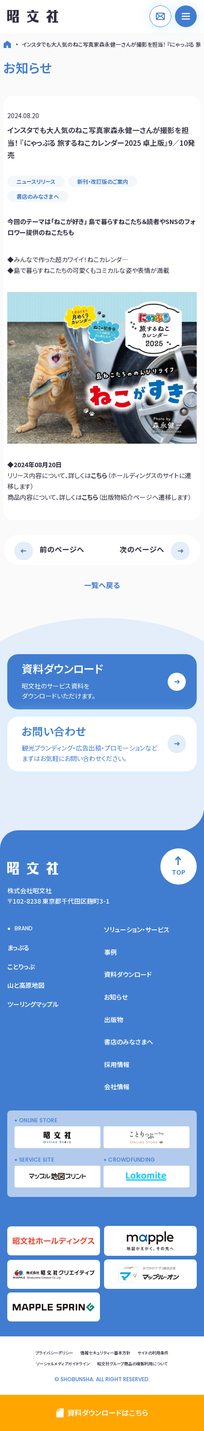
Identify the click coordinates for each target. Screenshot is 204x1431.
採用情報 (116, 1064)
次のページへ (141, 549)
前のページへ (62, 549)
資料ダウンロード (128, 974)
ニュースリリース (35, 181)
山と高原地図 (26, 985)
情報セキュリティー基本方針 (105, 1353)
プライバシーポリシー (54, 1353)
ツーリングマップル (33, 1004)
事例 (110, 952)
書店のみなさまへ (37, 196)
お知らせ (116, 996)
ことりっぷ (21, 966)
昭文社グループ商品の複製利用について (132, 1364)
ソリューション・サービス (136, 929)
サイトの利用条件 (153, 1353)
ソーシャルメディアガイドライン (63, 1364)
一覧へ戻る (102, 584)
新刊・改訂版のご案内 (102, 181)
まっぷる (18, 947)
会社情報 (116, 1086)
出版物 (113, 1019)
